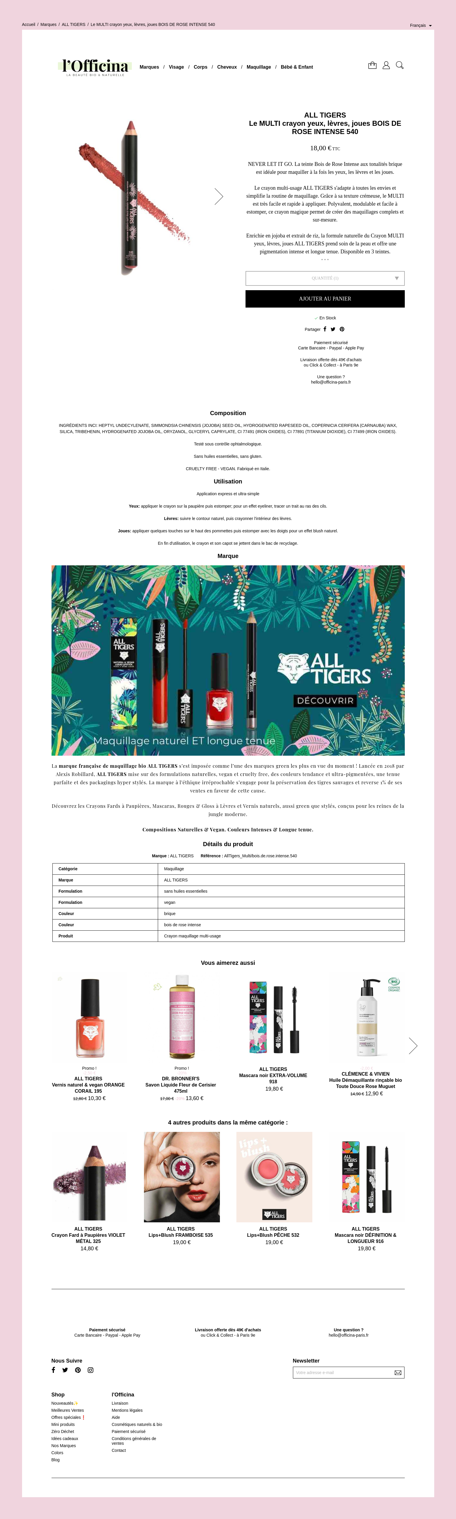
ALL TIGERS (325, 115)
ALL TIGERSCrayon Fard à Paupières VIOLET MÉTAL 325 (88, 1235)
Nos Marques (64, 1445)
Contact (119, 1450)
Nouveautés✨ (65, 1403)
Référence (211, 855)
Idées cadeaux (65, 1438)
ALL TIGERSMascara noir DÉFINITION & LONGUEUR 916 (366, 1235)
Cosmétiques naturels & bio (137, 1424)
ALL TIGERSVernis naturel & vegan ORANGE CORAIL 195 (88, 1085)
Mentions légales (127, 1410)
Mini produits (63, 1424)
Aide (116, 1417)
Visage (176, 67)
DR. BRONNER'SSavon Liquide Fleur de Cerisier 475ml (180, 1085)
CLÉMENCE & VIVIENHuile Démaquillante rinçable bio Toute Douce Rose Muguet (365, 1080)
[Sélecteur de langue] (422, 25)
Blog (56, 1459)
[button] (220, 196)
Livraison (120, 1403)
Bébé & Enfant (297, 67)
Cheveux (227, 67)
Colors (57, 1452)
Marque (159, 855)
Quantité (322, 278)
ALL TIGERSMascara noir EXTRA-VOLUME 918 (273, 1075)
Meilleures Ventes (68, 1410)
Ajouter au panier (325, 299)
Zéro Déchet (63, 1431)
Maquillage (259, 67)
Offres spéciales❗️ (69, 1417)
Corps (200, 67)
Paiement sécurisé (128, 1431)
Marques (149, 67)
